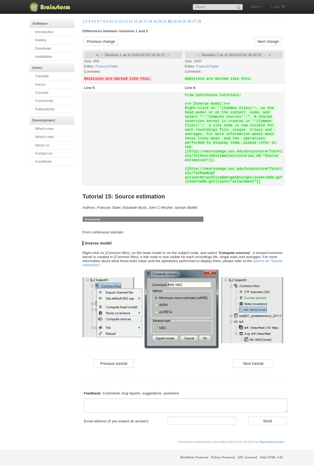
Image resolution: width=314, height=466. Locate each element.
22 (170, 21)
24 (179, 21)
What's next (44, 137)
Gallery (40, 40)
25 (184, 21)
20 (160, 21)
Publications (45, 109)
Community (44, 101)
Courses (42, 93)
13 (125, 21)
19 (155, 21)
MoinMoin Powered (194, 457)
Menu (257, 6)
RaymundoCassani (271, 441)
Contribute (43, 161)
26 (189, 21)
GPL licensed (247, 457)
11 (116, 21)
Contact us (43, 153)
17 (145, 21)
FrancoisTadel (106, 66)
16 (140, 21)
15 (135, 21)
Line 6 (89, 88)
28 (199, 21)
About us (42, 145)
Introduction (44, 32)
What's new (44, 129)
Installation (43, 56)
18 (150, 21)
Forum (40, 84)
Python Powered (223, 457)
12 (121, 21)
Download (43, 48)
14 (130, 21)
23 (175, 21)
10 (111, 21)
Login (275, 7)
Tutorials (42, 76)
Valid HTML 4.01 (271, 457)
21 (165, 21)
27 (194, 21)
